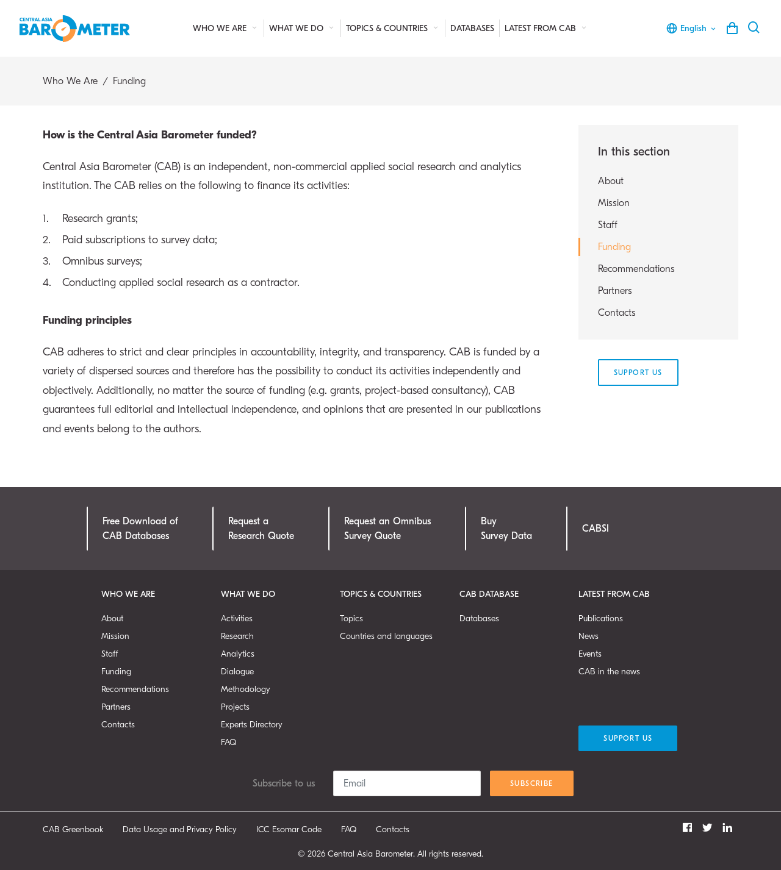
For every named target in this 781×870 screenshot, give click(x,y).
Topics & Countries (393, 28)
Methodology (245, 689)
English (692, 28)
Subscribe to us (284, 783)
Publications (600, 618)
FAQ (228, 742)
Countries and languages (386, 636)
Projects (235, 707)
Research (237, 636)
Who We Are (226, 28)
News (588, 636)
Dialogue (237, 671)
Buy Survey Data (506, 528)
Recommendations (636, 268)
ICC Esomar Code (289, 829)
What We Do (302, 28)
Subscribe (531, 783)
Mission (614, 203)
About (611, 181)
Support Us (638, 372)
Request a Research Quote (261, 528)
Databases (472, 28)
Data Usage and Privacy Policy (180, 829)
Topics (351, 618)
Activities (237, 618)
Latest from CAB (546, 28)
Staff (607, 224)
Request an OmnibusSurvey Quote (387, 528)
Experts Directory (252, 724)
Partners (615, 290)
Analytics (237, 654)
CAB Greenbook (73, 829)
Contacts (617, 312)
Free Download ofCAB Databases (140, 528)
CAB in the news (609, 671)
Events (590, 654)
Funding (614, 246)
